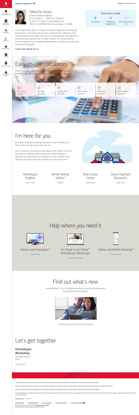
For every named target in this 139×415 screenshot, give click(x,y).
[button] (6, 12)
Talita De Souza (19, 398)
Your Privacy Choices (76, 403)
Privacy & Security (47, 403)
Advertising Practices (61, 403)
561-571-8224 (37, 21)
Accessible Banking (33, 403)
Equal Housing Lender (41, 405)
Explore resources (75, 258)
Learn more (30, 183)
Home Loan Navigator (35, 250)
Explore (60, 183)
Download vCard (55, 21)
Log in (120, 3)
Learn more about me (25, 49)
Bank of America (19, 403)
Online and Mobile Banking (115, 250)
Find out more (109, 254)
